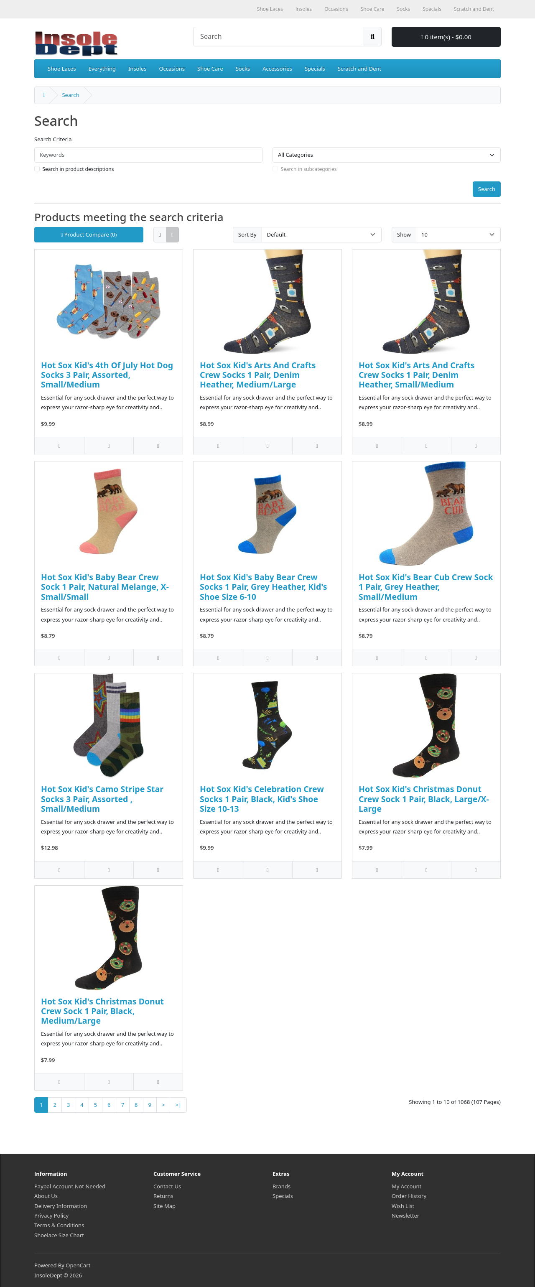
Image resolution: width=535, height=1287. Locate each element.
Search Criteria (53, 139)
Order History (409, 1196)
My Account (406, 1186)
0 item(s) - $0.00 (446, 37)
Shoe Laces (62, 68)
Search (70, 95)
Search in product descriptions (78, 169)
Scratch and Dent (359, 68)
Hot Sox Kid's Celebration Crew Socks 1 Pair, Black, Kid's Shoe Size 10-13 (262, 798)
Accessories (277, 68)
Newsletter (405, 1215)
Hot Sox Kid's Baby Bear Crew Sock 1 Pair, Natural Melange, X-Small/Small (105, 586)
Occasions (172, 68)
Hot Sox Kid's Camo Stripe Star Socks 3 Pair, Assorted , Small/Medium (102, 798)
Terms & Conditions (59, 1225)
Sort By (247, 234)
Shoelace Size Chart (59, 1235)
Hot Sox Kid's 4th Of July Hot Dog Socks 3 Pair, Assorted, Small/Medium (107, 374)
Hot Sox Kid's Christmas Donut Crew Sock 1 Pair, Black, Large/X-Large (424, 798)
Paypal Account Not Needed (69, 1186)
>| (178, 1105)
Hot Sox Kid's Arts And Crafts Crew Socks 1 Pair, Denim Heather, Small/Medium (417, 374)
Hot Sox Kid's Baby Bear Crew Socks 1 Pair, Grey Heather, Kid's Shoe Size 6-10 (263, 586)
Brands (281, 1186)
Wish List (403, 1206)
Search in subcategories (309, 169)
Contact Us (167, 1186)
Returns (163, 1196)
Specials (315, 68)
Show (404, 234)
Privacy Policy (51, 1215)
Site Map (164, 1206)
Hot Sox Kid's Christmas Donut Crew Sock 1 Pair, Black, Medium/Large (102, 1011)
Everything (102, 68)
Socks (243, 68)
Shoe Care (210, 68)
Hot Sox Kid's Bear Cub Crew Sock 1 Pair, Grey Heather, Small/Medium (426, 586)
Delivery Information (60, 1206)
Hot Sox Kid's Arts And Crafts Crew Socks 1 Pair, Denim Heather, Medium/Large (258, 374)
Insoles (137, 68)
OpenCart (78, 1265)
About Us (46, 1196)
